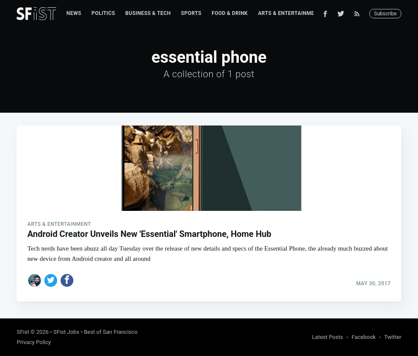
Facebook (363, 337)
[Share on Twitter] (51, 280)
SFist (23, 332)
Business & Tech (148, 13)
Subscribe (385, 14)
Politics (103, 13)
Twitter (392, 337)
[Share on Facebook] (67, 280)
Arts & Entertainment (289, 13)
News (74, 13)
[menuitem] (74, 13)
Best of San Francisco (111, 332)
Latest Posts (327, 337)
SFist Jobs (66, 332)
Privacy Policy (34, 342)
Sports (191, 13)
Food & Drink (230, 13)
